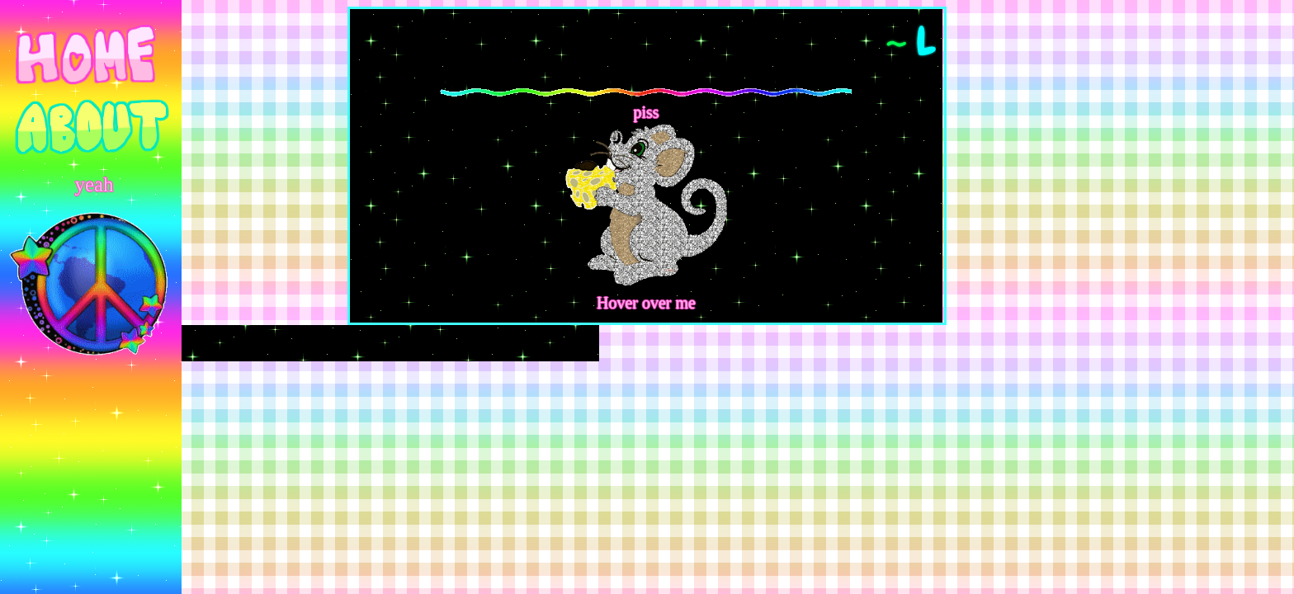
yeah (93, 184)
